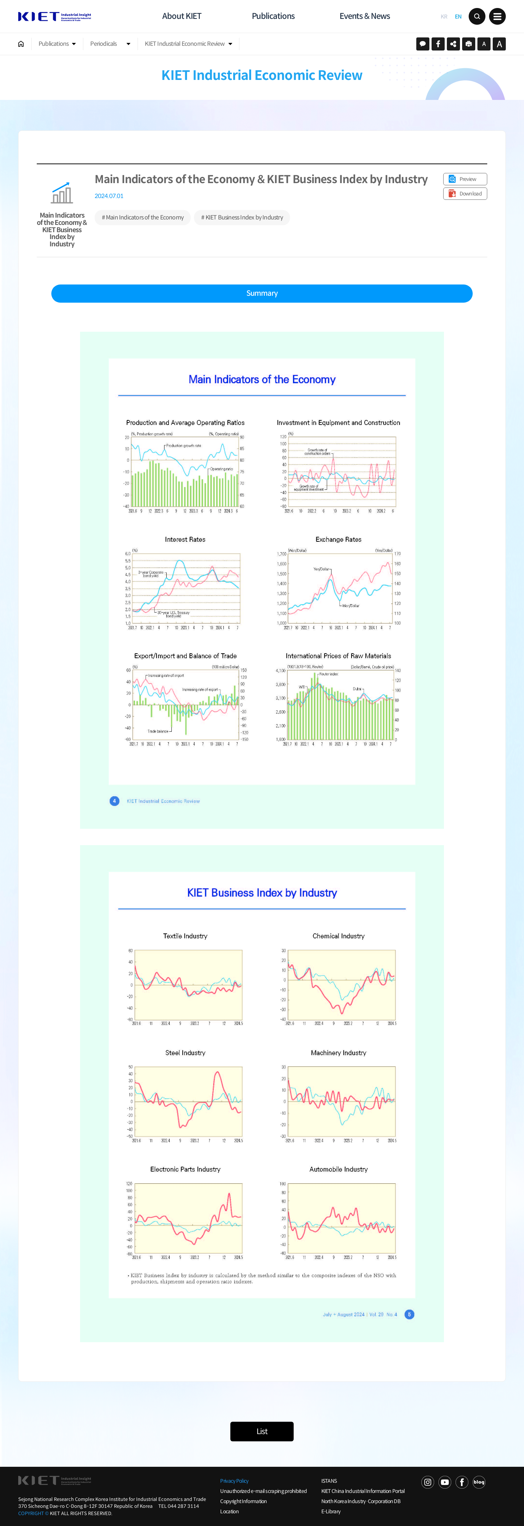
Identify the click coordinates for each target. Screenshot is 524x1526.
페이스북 (438, 44)
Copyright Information (243, 1501)
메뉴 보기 (497, 16)
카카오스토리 (422, 44)
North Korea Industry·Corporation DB (361, 1501)
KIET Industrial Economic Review (185, 44)
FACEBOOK (462, 1482)
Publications (273, 16)
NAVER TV (427, 1482)
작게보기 (484, 44)
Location (229, 1511)
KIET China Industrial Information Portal (363, 1491)
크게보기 (499, 44)
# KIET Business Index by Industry (242, 217)
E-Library (331, 1511)
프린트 (468, 44)
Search (477, 16)
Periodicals (103, 44)
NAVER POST (479, 1482)
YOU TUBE (444, 1482)
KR (444, 16)
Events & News (365, 16)
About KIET (181, 16)
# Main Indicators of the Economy (142, 217)
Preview (468, 179)
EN (458, 16)
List (262, 1431)
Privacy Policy (234, 1481)
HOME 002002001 (21, 44)
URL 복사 (453, 44)
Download (471, 193)
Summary (262, 293)
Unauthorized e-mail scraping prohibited (263, 1491)
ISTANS (329, 1481)
